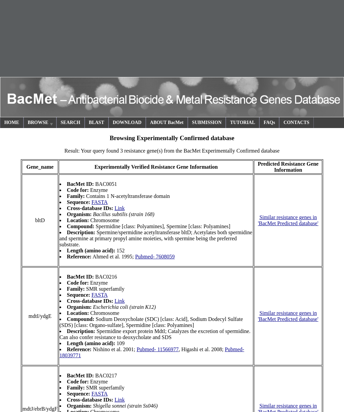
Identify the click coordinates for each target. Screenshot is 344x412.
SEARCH (70, 122)
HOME (11, 122)
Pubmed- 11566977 (158, 349)
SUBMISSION (207, 122)
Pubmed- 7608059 (155, 256)
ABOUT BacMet (167, 122)
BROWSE (41, 123)
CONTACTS (296, 122)
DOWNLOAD (127, 122)
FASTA (99, 202)
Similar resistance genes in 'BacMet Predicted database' (288, 220)
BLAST (96, 122)
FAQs (269, 122)
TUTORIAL (242, 122)
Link (120, 208)
